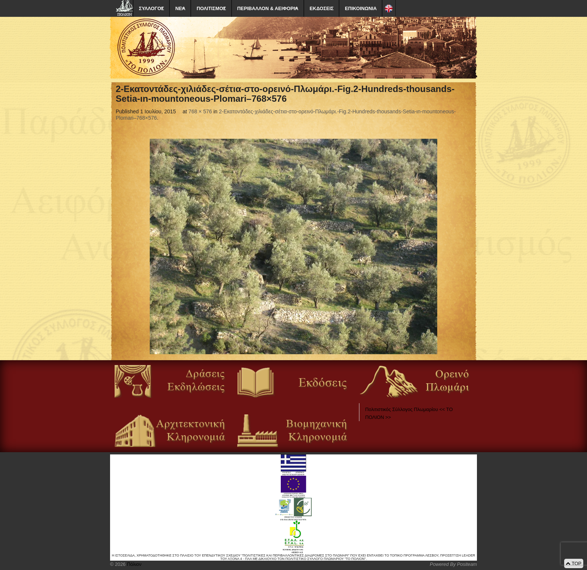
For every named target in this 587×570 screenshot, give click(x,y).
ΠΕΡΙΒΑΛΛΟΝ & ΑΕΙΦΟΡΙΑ (267, 8)
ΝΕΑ (180, 8)
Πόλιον (133, 564)
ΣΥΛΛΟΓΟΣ (151, 8)
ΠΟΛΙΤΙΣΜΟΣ (211, 8)
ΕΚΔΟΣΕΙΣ (322, 8)
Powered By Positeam (453, 564)
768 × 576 (200, 111)
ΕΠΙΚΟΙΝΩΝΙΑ (361, 8)
